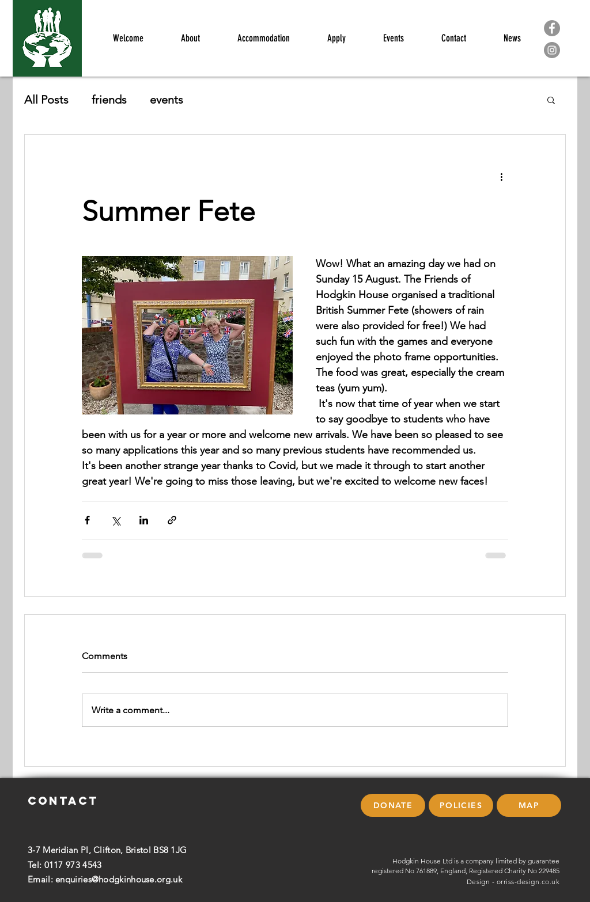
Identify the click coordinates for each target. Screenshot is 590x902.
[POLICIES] (461, 805)
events (166, 99)
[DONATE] (393, 805)
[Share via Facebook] (87, 520)
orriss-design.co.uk (528, 881)
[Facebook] (552, 28)
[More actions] (501, 176)
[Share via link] (172, 520)
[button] (551, 99)
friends (109, 99)
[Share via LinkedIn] (143, 520)
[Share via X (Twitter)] (115, 520)
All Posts (46, 99)
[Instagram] (552, 50)
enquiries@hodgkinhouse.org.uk (118, 879)
